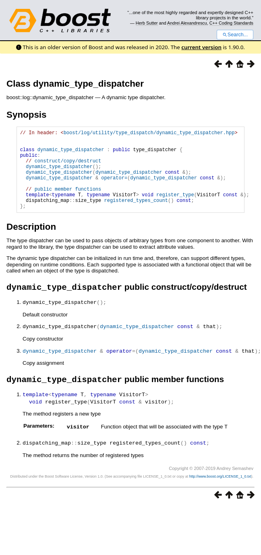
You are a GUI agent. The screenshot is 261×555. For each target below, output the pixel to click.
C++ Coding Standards (231, 23)
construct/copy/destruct (68, 167)
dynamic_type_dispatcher (70, 154)
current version (201, 47)
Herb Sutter (147, 23)
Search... (235, 34)
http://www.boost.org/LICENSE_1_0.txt (220, 493)
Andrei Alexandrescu (187, 23)
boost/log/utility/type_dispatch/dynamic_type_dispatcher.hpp (149, 133)
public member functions (68, 202)
